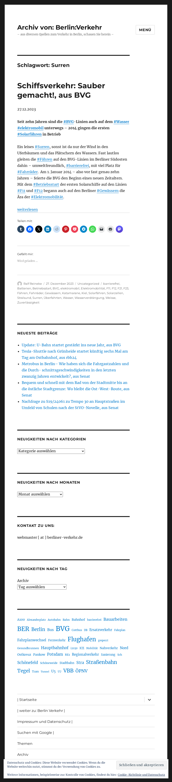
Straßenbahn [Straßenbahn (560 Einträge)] (101, 662)
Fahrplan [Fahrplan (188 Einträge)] (119, 630)
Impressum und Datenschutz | (45, 722)
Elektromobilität (93, 288)
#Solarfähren (29, 134)
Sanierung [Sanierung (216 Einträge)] (108, 654)
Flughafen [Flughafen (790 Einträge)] (82, 639)
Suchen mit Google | (35, 732)
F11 (108, 288)
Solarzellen (115, 293)
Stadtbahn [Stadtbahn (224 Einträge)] (67, 663)
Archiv (23, 580)
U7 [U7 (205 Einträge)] (59, 671)
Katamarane (71, 293)
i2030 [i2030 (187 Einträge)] (74, 648)
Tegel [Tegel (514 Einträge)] (23, 671)
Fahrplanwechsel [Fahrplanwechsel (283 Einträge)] (31, 640)
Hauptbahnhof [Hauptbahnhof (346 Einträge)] (55, 647)
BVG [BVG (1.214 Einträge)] (63, 629)
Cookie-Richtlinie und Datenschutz (141, 774)
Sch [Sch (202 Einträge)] (119, 654)
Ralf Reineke (33, 283)
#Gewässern (108, 190)
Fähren (22, 293)
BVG (56, 288)
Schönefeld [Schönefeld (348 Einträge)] (27, 662)
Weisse (110, 297)
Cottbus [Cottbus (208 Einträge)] (77, 630)
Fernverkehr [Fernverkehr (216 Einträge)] (57, 640)
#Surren (42, 146)
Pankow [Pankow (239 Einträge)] (39, 655)
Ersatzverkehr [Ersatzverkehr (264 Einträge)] (100, 630)
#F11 (21, 190)
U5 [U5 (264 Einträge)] (53, 671)
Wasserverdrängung (89, 297)
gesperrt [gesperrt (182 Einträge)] (103, 640)
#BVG (68, 121)
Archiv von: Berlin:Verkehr (59, 27)
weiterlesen (27, 209)
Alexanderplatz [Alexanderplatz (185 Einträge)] (36, 619)
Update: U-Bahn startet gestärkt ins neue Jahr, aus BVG (71, 345)
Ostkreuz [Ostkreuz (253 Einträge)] (24, 655)
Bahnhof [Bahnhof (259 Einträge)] (78, 620)
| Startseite (27, 700)
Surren (37, 297)
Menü (145, 30)
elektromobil (70, 288)
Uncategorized (88, 283)
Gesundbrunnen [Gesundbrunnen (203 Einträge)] (28, 648)
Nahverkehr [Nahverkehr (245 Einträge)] (109, 648)
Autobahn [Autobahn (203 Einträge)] (54, 619)
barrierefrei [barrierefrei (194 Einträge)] (94, 619)
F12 (114, 288)
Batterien (24, 288)
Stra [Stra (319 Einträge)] (80, 662)
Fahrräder (36, 293)
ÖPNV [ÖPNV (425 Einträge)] (81, 671)
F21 (120, 288)
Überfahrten (53, 297)
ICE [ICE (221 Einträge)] (82, 648)
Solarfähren (96, 293)
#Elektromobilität (47, 197)
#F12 (38, 190)
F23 (125, 288)
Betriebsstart (41, 288)
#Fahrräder (27, 172)
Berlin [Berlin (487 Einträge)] (38, 629)
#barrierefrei (77, 165)
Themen (24, 743)
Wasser (68, 297)
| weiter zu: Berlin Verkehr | (41, 711)
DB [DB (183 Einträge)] (85, 630)
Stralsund (24, 297)
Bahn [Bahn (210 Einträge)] (66, 619)
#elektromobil (30, 128)
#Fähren (44, 159)
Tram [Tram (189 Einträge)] (35, 671)
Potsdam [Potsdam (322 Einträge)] (55, 654)
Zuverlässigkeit (28, 302)
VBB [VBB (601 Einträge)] (68, 671)
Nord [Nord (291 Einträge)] (124, 648)
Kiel (84, 293)
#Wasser (121, 121)
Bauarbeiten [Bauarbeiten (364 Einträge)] (115, 619)
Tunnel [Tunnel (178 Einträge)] (45, 671)
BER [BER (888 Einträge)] (23, 629)
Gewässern (53, 293)
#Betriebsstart (46, 184)
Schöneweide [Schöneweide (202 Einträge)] (49, 663)
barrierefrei (111, 283)
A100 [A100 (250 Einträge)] (21, 620)
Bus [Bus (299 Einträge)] (50, 629)
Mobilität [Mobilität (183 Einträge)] (92, 648)
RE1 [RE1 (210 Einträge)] (67, 654)
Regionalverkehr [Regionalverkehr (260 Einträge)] (85, 655)
